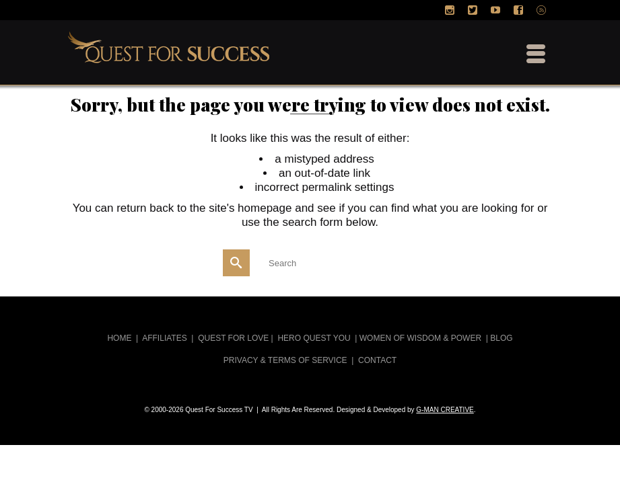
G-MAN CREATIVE (444, 409)
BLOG (501, 338)
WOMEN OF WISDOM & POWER (420, 338)
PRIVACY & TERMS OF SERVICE (285, 360)
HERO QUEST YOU (313, 338)
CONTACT (377, 360)
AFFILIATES (164, 338)
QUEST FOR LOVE (233, 338)
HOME (119, 338)
